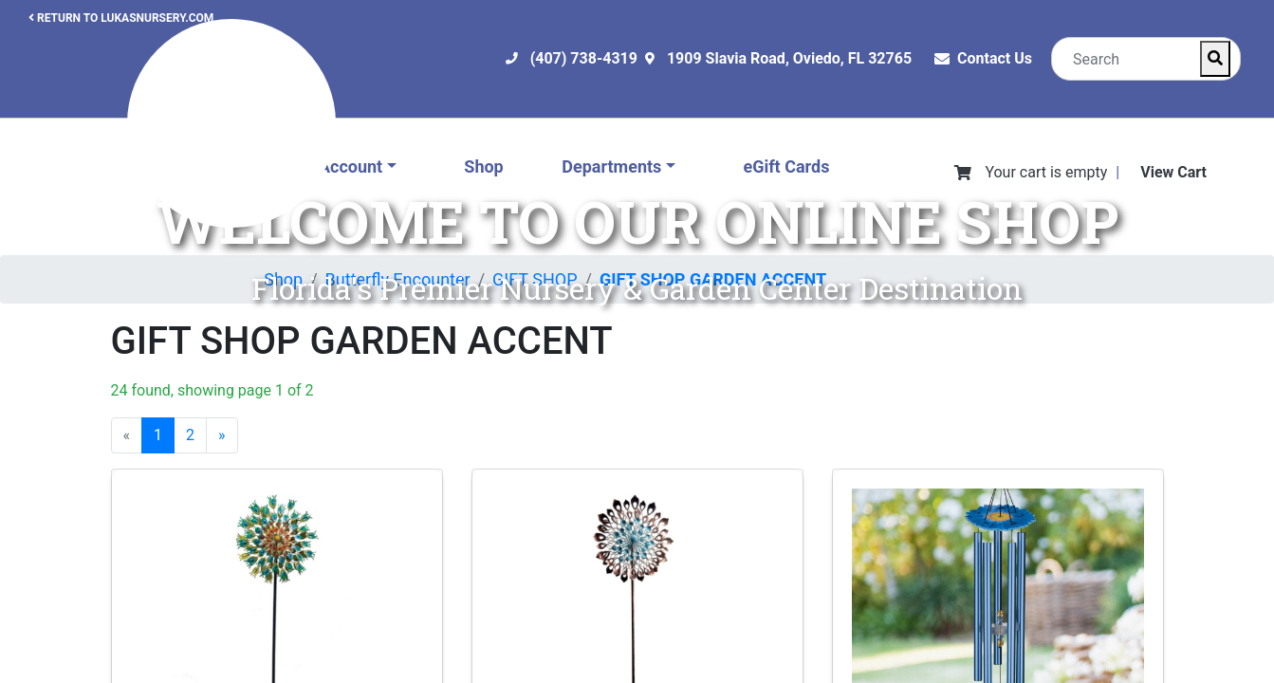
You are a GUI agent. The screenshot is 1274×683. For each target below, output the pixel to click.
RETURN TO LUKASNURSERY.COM (120, 18)
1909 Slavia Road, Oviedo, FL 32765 (789, 58)
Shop (483, 166)
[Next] (222, 435)
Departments (611, 166)
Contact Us (994, 58)
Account (350, 166)
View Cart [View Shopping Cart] (1173, 172)
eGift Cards (786, 166)
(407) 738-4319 (583, 58)
